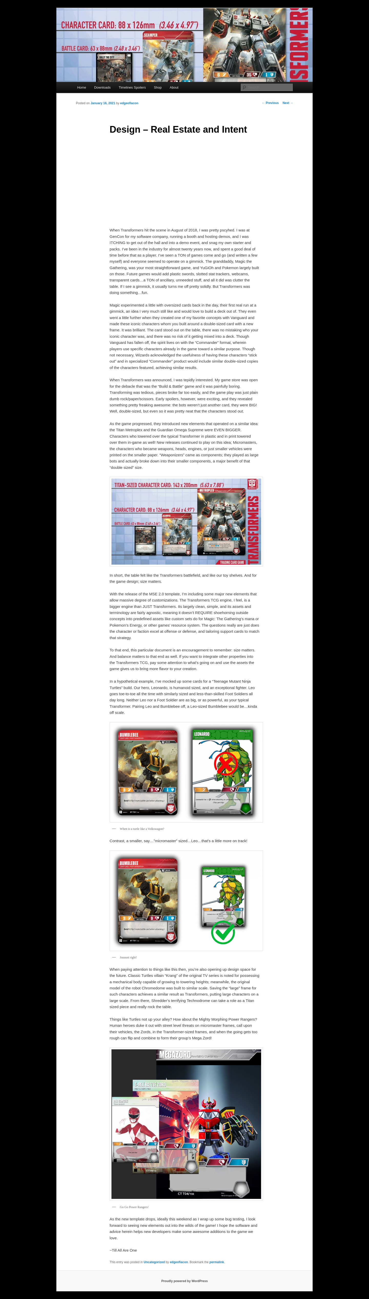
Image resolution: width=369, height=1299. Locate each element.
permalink (216, 1262)
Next (288, 103)
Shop (157, 87)
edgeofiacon (129, 103)
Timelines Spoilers (132, 87)
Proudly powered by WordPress (184, 1281)
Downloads (102, 87)
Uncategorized (154, 1262)
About (174, 87)
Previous (270, 103)
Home (81, 87)
